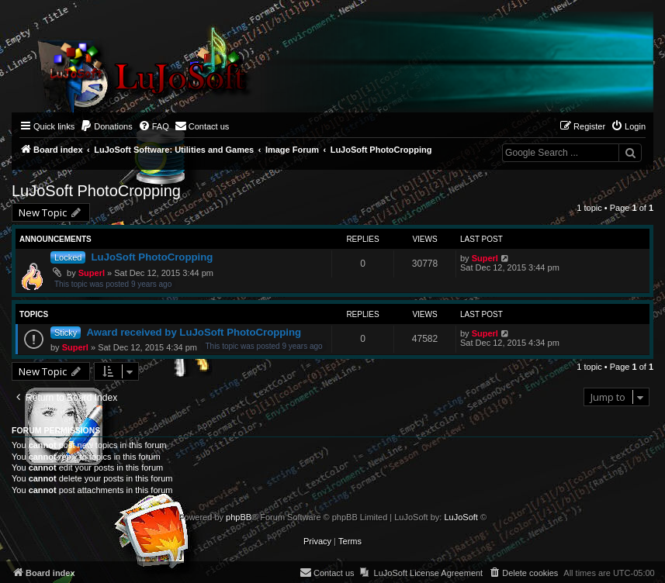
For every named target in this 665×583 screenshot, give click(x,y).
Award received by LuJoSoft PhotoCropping (193, 332)
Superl (91, 273)
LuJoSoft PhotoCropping (96, 190)
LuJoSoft (460, 517)
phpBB (238, 517)
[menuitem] (106, 126)
